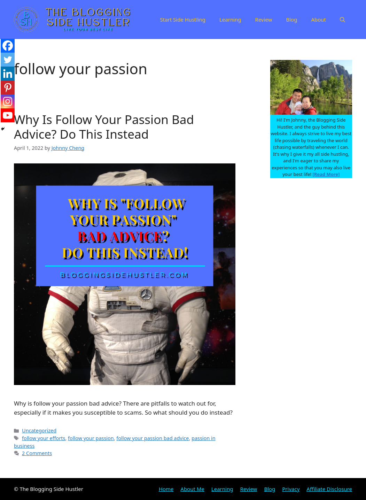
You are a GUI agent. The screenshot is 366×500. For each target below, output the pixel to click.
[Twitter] (8, 60)
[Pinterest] (8, 87)
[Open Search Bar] (342, 19)
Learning (230, 19)
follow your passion (91, 438)
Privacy (290, 488)
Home (166, 488)
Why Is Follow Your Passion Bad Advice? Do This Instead (104, 126)
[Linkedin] (8, 73)
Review (263, 19)
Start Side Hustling (182, 19)
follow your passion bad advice (152, 438)
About (318, 19)
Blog (291, 19)
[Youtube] (8, 115)
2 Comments (37, 453)
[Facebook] (8, 46)
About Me (192, 488)
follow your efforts (43, 438)
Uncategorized (39, 430)
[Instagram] (8, 101)
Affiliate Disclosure (329, 488)
